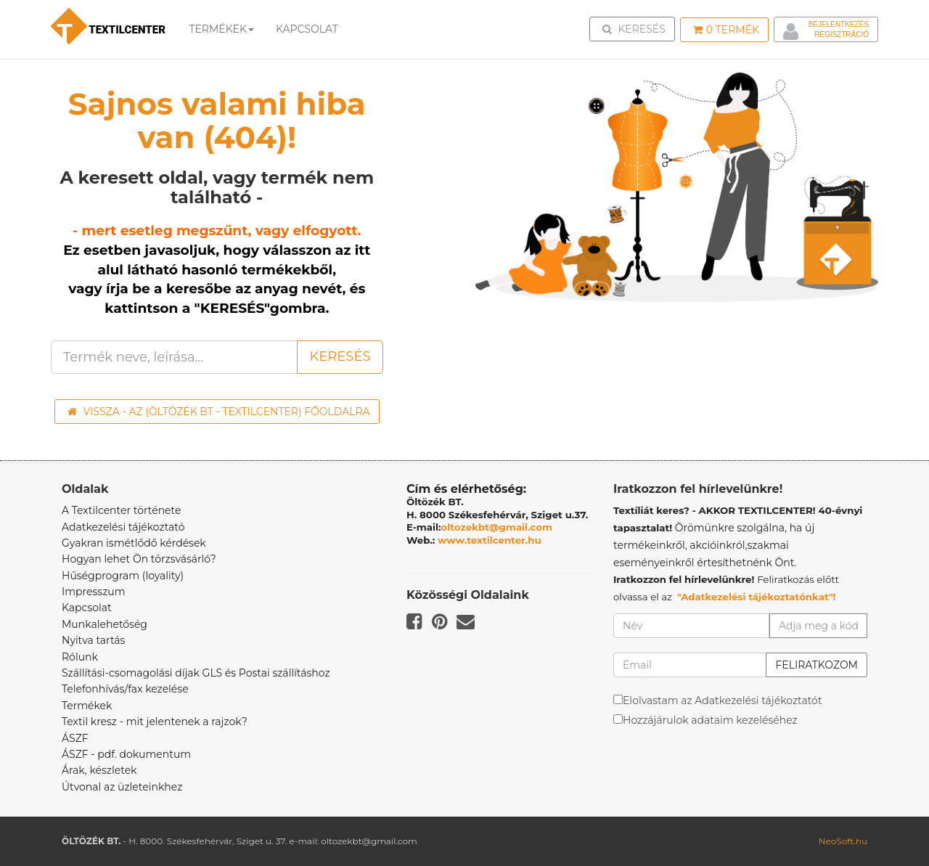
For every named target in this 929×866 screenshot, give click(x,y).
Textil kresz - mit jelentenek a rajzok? (154, 721)
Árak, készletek (99, 770)
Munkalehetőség (104, 624)
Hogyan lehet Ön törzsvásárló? (139, 558)
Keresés (636, 28)
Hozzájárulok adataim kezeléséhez (710, 720)
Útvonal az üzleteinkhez (122, 786)
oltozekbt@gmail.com (497, 527)
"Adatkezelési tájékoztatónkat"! (756, 596)
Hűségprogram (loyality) (123, 575)
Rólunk (80, 656)
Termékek (221, 29)
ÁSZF (75, 738)
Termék (726, 29)
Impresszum (94, 591)
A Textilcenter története (121, 510)
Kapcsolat (87, 607)
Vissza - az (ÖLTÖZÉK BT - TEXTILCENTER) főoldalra (218, 411)
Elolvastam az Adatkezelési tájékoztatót (722, 700)
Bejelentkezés (839, 24)
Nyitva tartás (93, 640)
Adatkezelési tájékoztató (123, 527)
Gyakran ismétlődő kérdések (134, 543)
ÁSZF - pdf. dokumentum (126, 754)
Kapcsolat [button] (307, 29)
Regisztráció (841, 34)
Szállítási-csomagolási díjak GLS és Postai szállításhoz (196, 672)
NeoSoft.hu (843, 841)
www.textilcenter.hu (489, 540)
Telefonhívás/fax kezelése (125, 688)
